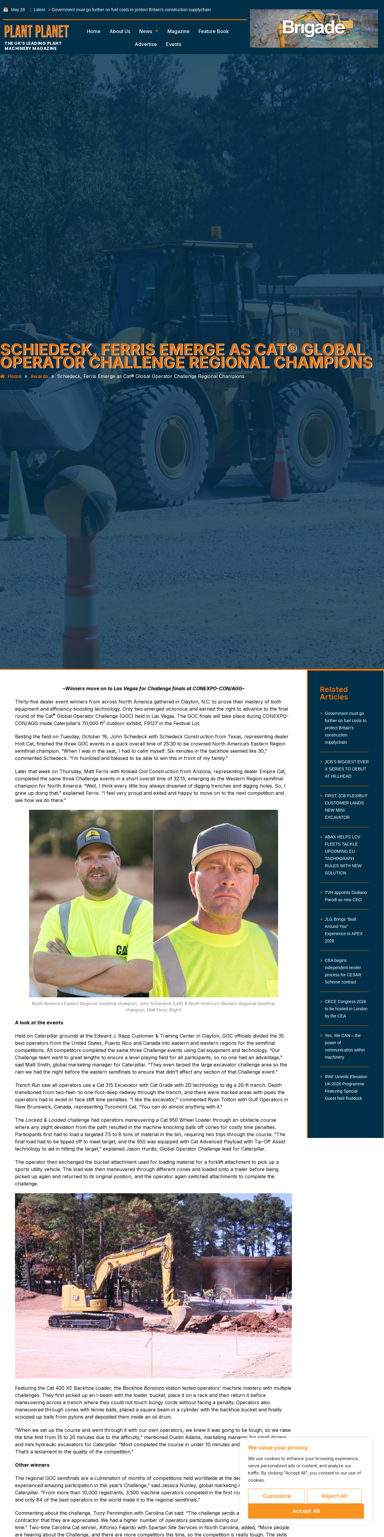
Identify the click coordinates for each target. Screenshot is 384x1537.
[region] (306, 1481)
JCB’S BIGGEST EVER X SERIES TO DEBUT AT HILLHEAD (347, 769)
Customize (276, 1496)
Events (173, 44)
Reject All (334, 1496)
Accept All (306, 1511)
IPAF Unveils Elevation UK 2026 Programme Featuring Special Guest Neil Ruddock (346, 1087)
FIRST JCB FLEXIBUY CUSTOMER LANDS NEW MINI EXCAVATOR (346, 806)
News (148, 31)
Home (93, 31)
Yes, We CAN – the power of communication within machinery (345, 1046)
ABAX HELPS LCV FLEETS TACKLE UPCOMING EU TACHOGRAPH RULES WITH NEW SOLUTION (343, 854)
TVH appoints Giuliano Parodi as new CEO (346, 896)
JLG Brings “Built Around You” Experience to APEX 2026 (344, 930)
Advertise (146, 44)
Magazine (178, 31)
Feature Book (214, 31)
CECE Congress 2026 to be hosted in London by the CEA (346, 1008)
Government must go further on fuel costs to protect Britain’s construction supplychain (131, 9)
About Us (120, 31)
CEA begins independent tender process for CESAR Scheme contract (343, 971)
